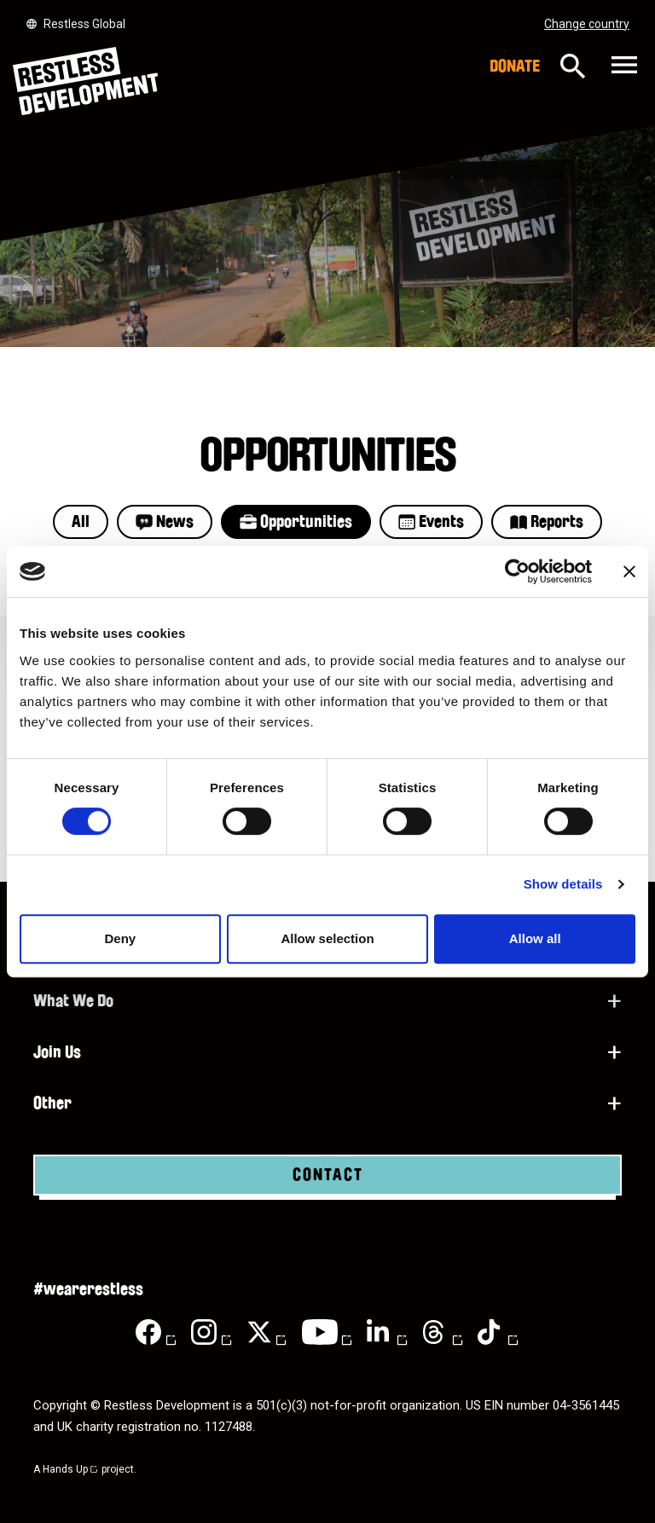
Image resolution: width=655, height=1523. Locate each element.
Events (431, 521)
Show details (563, 884)
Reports (546, 521)
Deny (120, 938)
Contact (328, 1175)
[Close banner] (629, 571)
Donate (515, 66)
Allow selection (327, 938)
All (81, 521)
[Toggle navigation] (622, 66)
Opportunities (296, 521)
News (165, 521)
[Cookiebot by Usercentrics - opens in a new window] (517, 571)
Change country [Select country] (586, 24)
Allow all (535, 938)
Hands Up (71, 1469)
